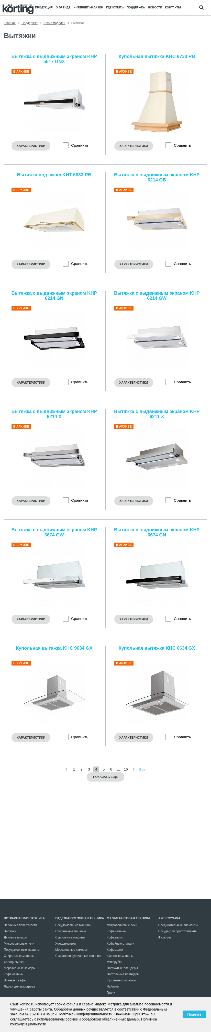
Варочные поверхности (20, 925)
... (118, 769)
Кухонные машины (120, 956)
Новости (155, 7)
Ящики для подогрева (19, 986)
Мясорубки (115, 962)
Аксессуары (169, 918)
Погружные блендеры (122, 968)
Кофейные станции (120, 943)
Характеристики (31, 146)
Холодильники (14, 962)
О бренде (63, 7)
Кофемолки (115, 949)
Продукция (44, 7)
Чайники (113, 986)
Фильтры (164, 937)
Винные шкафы (15, 980)
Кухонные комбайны (121, 980)
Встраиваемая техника (24, 918)
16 (126, 769)
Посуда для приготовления (177, 931)
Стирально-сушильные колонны (78, 956)
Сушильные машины (70, 937)
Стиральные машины (19, 956)
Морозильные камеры (19, 968)
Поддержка (135, 7)
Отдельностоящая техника (79, 918)
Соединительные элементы (178, 925)
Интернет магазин (88, 7)
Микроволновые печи (19, 943)
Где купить (115, 7)
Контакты (173, 7)
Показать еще (105, 777)
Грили (111, 992)
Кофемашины (14, 974)
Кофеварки (115, 937)
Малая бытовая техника (128, 918)
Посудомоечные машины (22, 949)
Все (142, 769)
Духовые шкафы (15, 937)
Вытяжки (10, 931)
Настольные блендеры (123, 974)
